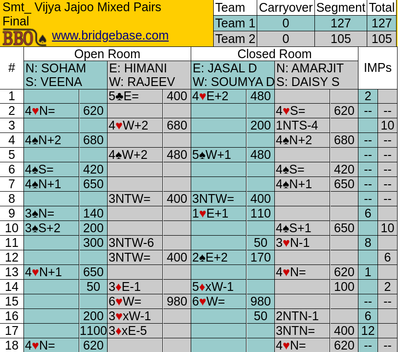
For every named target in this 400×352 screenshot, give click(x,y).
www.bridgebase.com (110, 35)
